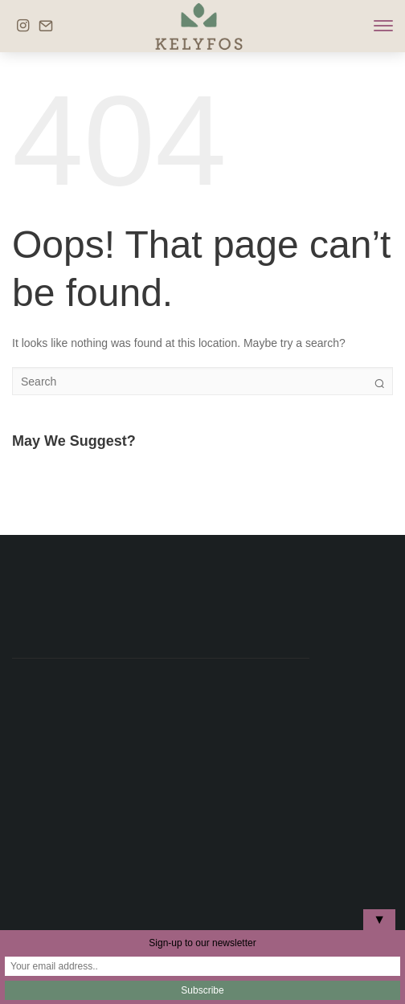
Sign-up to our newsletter (202, 943)
